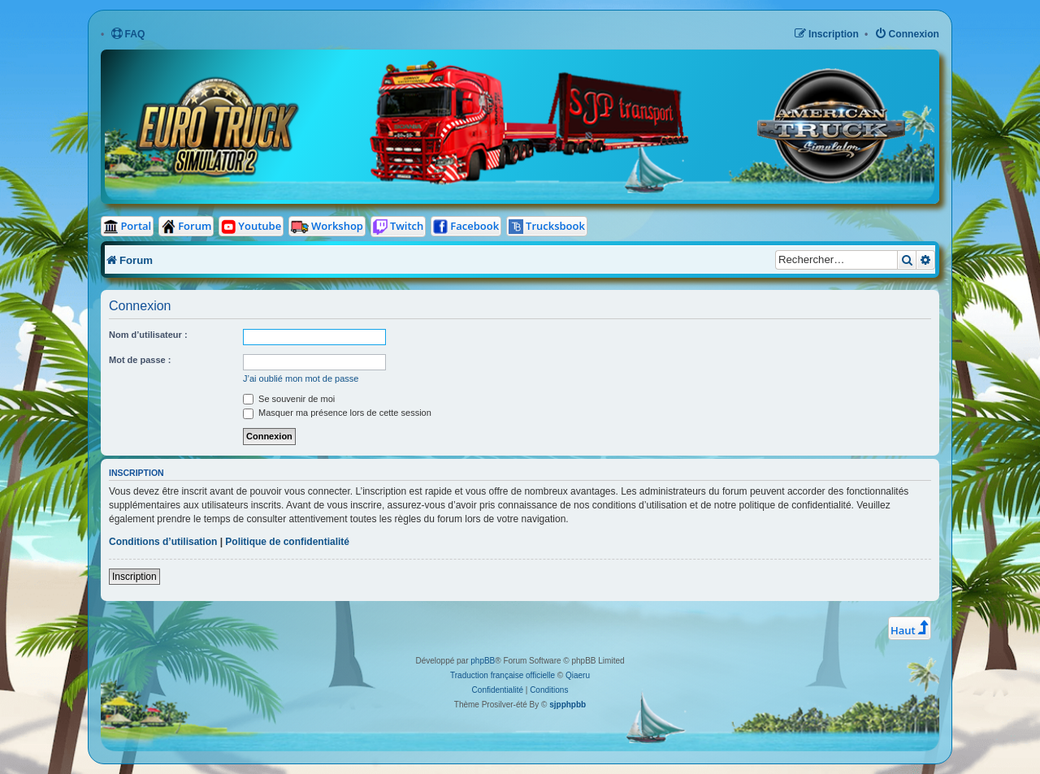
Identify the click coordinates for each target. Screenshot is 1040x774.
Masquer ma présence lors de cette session (337, 412)
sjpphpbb (567, 704)
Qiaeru (578, 675)
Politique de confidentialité (287, 541)
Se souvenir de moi (289, 399)
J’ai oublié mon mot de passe (300, 378)
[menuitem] (127, 34)
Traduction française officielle (502, 675)
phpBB (482, 660)
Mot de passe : (140, 360)
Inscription (134, 576)
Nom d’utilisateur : (148, 334)
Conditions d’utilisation (163, 541)
